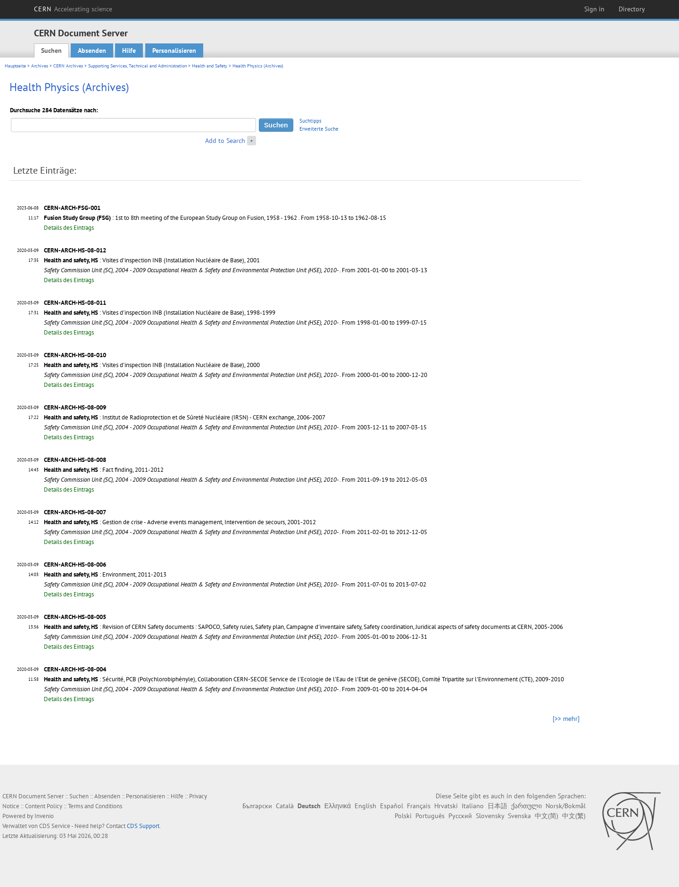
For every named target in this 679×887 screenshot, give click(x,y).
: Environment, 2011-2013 (105, 574)
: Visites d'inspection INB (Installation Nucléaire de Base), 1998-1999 (159, 313)
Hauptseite (15, 66)
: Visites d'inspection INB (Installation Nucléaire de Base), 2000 (152, 365)
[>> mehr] (566, 718)
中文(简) (546, 816)
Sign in (594, 9)
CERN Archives (68, 66)
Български (257, 806)
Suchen (51, 50)
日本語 (497, 806)
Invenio (44, 816)
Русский (460, 816)
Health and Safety (209, 66)
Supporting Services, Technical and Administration (137, 66)
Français (419, 806)
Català (285, 806)
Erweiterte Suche (319, 129)
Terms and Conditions (95, 806)
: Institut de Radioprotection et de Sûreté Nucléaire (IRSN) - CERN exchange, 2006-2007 (184, 417)
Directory (632, 9)
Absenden (92, 50)
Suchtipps (310, 120)
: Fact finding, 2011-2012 (104, 470)
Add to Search (225, 140)
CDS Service (54, 826)
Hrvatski (446, 806)
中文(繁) (574, 816)
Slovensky (490, 816)
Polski (403, 816)
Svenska (519, 816)
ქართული (526, 806)
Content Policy (43, 806)
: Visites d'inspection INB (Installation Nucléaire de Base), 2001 (152, 260)
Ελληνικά (337, 806)
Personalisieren (174, 50)
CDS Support (143, 826)
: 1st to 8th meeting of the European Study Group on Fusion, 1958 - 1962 (170, 218)
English (365, 806)
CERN (73, 9)
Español (391, 806)
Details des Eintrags (69, 228)
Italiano (473, 806)
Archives (39, 66)
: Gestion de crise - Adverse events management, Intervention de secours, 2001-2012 (180, 522)
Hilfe (129, 50)
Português (430, 816)
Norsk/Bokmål (566, 806)
